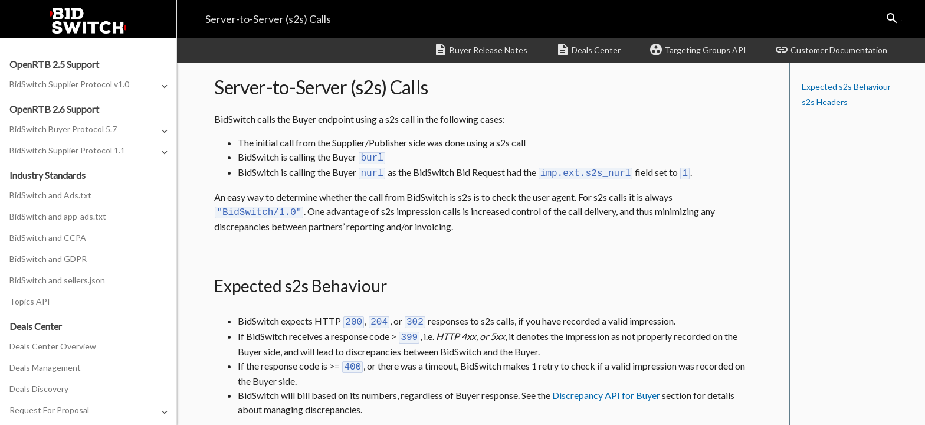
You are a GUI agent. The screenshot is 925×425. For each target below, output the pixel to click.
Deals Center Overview (52, 346)
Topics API (29, 301)
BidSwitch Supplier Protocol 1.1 (67, 150)
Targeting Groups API (697, 49)
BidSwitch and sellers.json (57, 280)
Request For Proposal (49, 410)
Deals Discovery (38, 389)
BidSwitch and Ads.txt (50, 195)
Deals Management (45, 367)
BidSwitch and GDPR (48, 259)
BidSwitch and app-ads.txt (57, 216)
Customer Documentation (831, 49)
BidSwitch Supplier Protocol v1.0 (69, 84)
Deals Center (588, 49)
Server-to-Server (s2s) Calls (268, 18)
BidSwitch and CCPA (47, 238)
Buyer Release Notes (480, 49)
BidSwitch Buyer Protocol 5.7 (63, 129)
